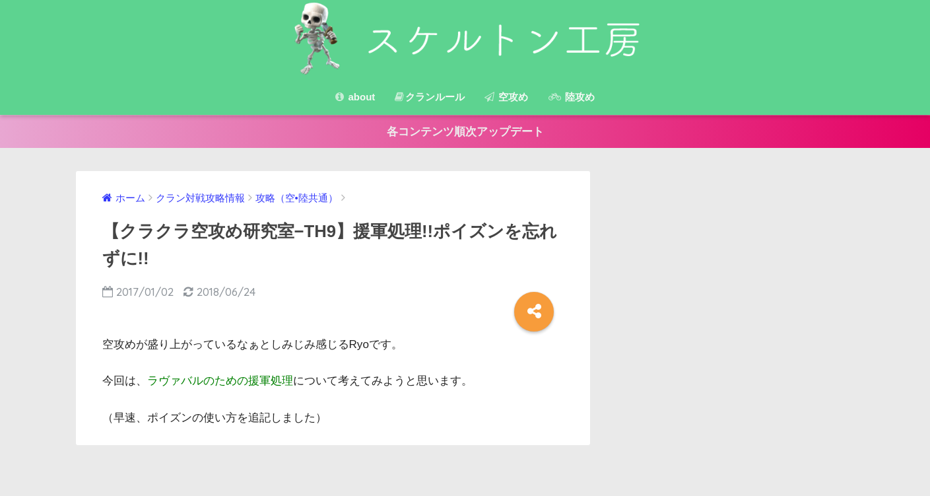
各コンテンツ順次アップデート (465, 131)
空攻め (506, 96)
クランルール (430, 96)
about (355, 96)
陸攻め (571, 96)
